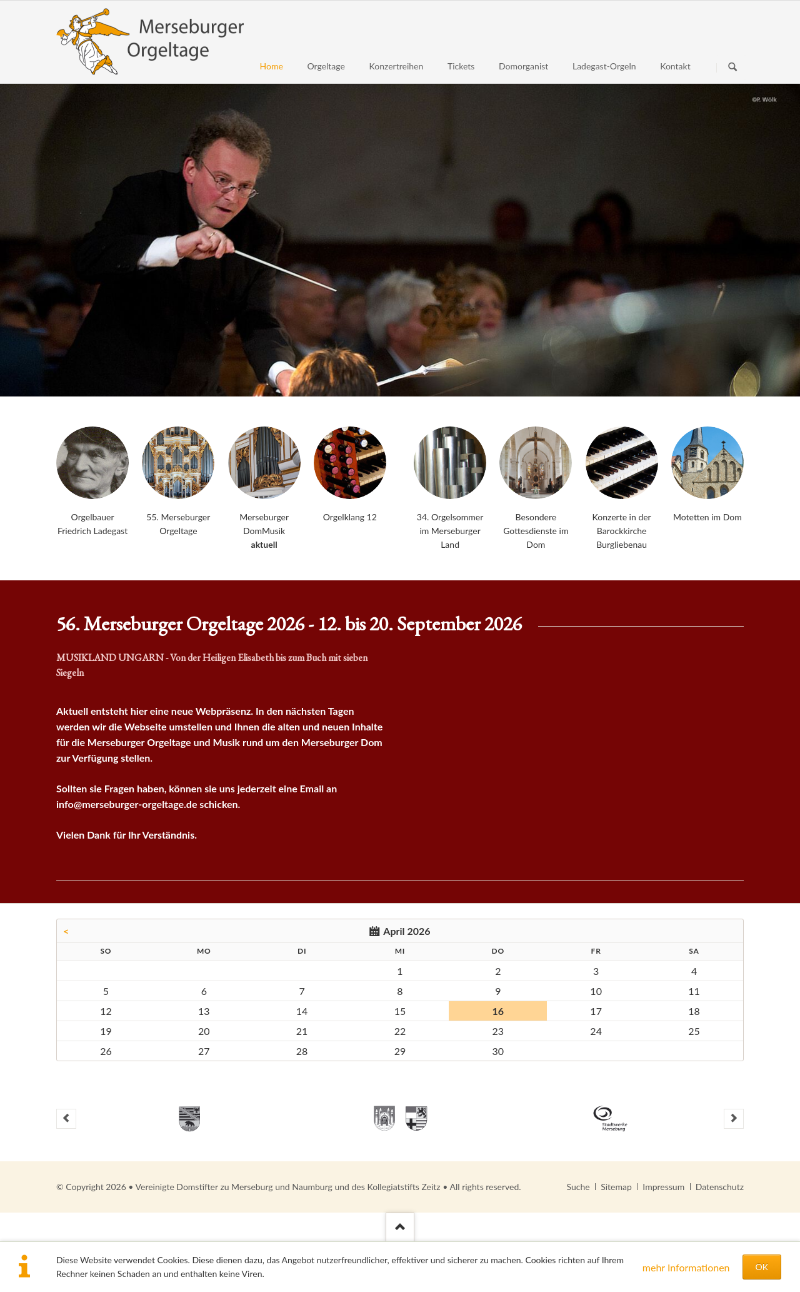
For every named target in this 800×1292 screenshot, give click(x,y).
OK (762, 1266)
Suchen (732, 67)
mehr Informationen (686, 1267)
